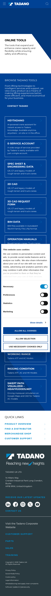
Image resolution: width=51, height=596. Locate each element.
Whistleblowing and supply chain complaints (21, 584)
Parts (9, 541)
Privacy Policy (10, 570)
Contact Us (13, 511)
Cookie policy (10, 577)
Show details (36, 322)
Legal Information (12, 580)
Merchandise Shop (18, 433)
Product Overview (18, 424)
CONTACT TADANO (17, 106)
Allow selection (25, 338)
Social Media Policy (12, 574)
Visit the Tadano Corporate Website (21, 525)
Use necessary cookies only (25, 346)
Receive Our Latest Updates (25, 497)
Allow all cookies (25, 331)
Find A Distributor (18, 429)
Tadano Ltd (23, 562)
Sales (9, 548)
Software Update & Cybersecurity (17, 587)
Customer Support (18, 438)
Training (11, 555)
